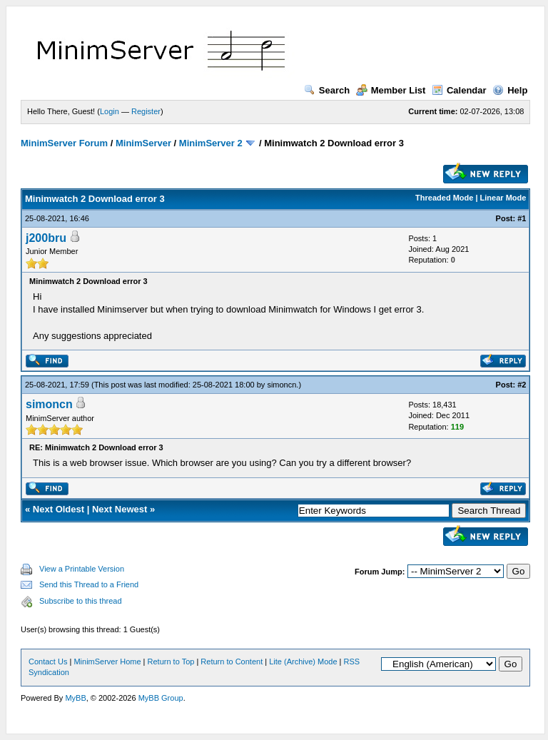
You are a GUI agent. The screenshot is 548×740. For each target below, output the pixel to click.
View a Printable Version (81, 568)
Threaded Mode (444, 197)
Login (109, 111)
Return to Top (171, 661)
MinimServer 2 (211, 143)
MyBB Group (160, 698)
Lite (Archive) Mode (303, 661)
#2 (521, 384)
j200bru (46, 238)
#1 (521, 218)
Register (146, 111)
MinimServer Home (107, 661)
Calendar (459, 90)
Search (327, 90)
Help (509, 90)
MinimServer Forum (64, 143)
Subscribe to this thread (80, 601)
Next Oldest (58, 509)
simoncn (281, 384)
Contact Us (48, 661)
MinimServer (143, 143)
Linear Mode (503, 197)
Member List (391, 90)
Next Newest (119, 509)
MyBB (75, 698)
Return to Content (232, 661)
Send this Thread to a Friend (88, 584)
